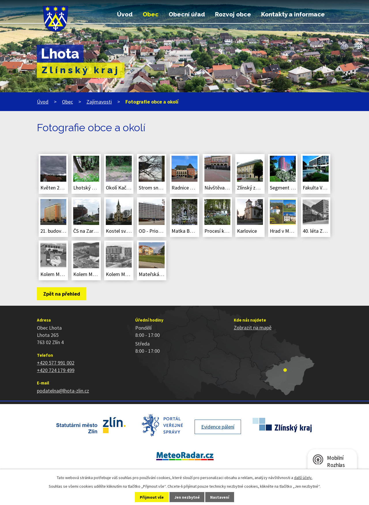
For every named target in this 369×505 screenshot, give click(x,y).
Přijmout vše (152, 497)
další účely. (303, 477)
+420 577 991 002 (55, 362)
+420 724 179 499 (55, 370)
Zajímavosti (99, 101)
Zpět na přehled (61, 293)
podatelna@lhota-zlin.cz (63, 390)
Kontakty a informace (293, 14)
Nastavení (219, 497)
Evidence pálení (217, 426)
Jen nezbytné (187, 497)
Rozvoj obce (233, 14)
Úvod (125, 14)
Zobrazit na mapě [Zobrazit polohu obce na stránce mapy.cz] (253, 327)
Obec (151, 14)
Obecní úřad (187, 14)
